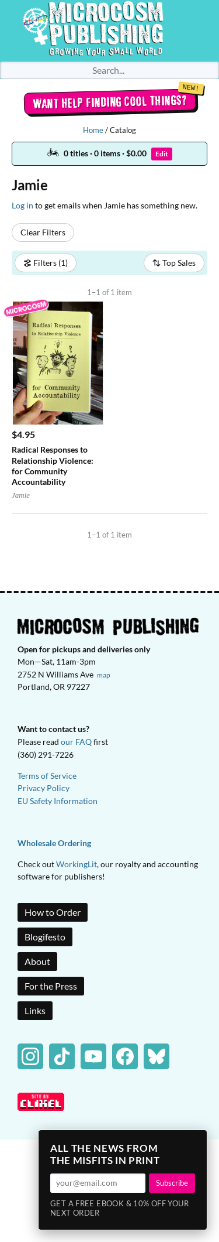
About (37, 961)
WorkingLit (76, 864)
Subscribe (172, 1183)
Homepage (109, 30)
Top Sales (174, 263)
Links (35, 1010)
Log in (22, 205)
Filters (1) (45, 263)
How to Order (53, 912)
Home (93, 130)
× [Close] (194, 1142)
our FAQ (76, 742)
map (103, 675)
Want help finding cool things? (109, 102)
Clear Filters (42, 232)
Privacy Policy (43, 788)
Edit (161, 153)
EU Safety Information (58, 801)
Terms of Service (47, 776)
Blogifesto (45, 936)
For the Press (51, 985)
